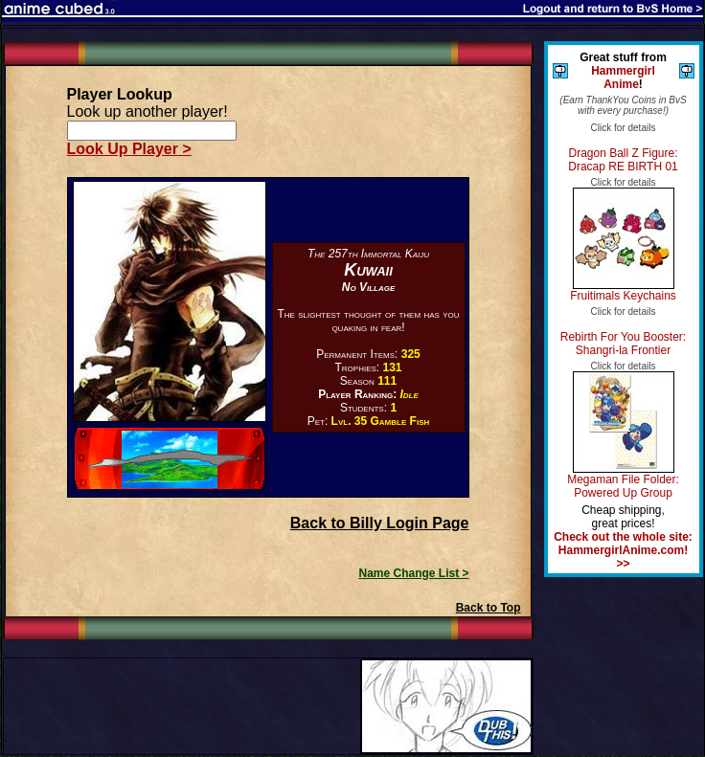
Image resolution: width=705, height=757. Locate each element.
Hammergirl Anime (623, 77)
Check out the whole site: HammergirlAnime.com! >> (623, 550)
